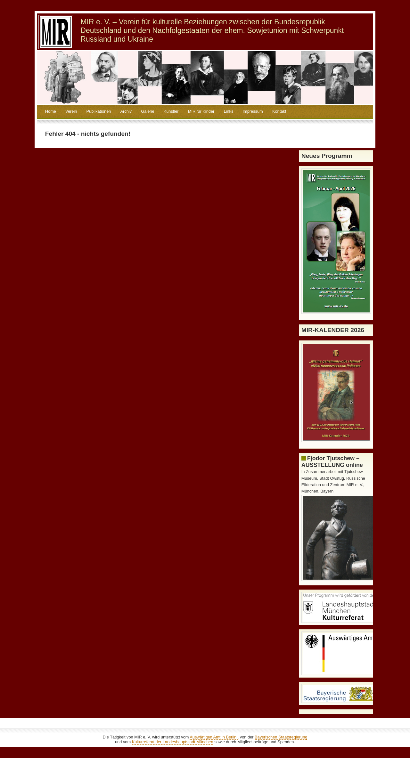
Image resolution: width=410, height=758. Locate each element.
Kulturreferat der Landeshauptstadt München (172, 741)
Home (50, 111)
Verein (71, 111)
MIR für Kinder (201, 111)
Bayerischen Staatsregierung (281, 737)
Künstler (171, 111)
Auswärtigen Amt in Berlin (213, 737)
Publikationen (98, 111)
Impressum (252, 111)
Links (228, 111)
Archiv (126, 111)
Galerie (147, 111)
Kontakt (279, 111)
